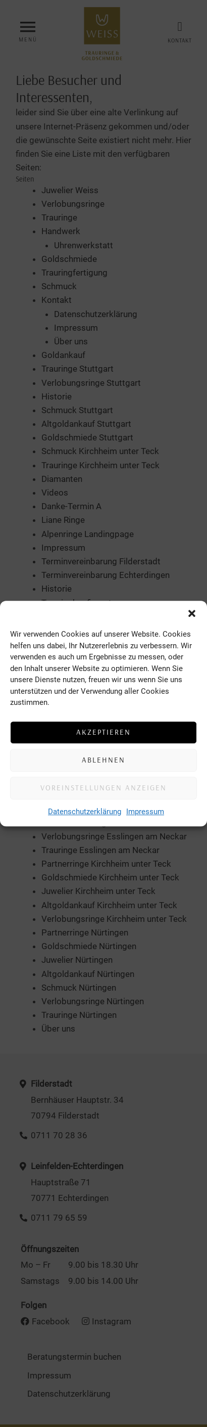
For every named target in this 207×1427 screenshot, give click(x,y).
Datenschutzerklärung (84, 811)
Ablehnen (103, 760)
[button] (192, 613)
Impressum (145, 811)
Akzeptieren (103, 732)
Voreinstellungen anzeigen (103, 787)
